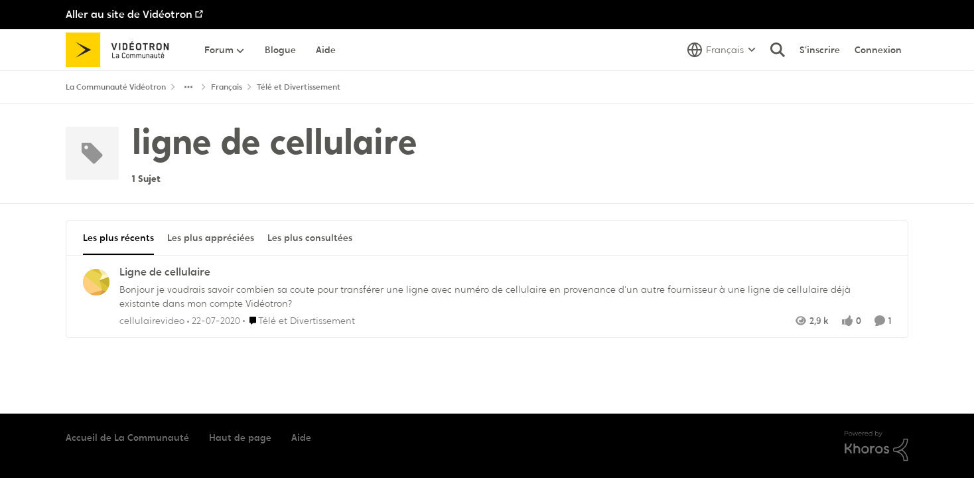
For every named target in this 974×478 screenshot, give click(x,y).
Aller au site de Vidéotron (129, 14)
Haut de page (240, 437)
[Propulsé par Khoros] (876, 446)
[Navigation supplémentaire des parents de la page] (188, 87)
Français (226, 87)
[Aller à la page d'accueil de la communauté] (122, 50)
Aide (301, 437)
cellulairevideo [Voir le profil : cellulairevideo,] (151, 320)
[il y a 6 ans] (213, 320)
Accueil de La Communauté (127, 437)
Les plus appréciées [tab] (210, 238)
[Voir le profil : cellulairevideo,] (96, 282)
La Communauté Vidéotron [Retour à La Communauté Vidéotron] (116, 87)
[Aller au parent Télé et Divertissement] (299, 320)
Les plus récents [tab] (118, 238)
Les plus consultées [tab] (309, 238)
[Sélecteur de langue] (721, 50)
